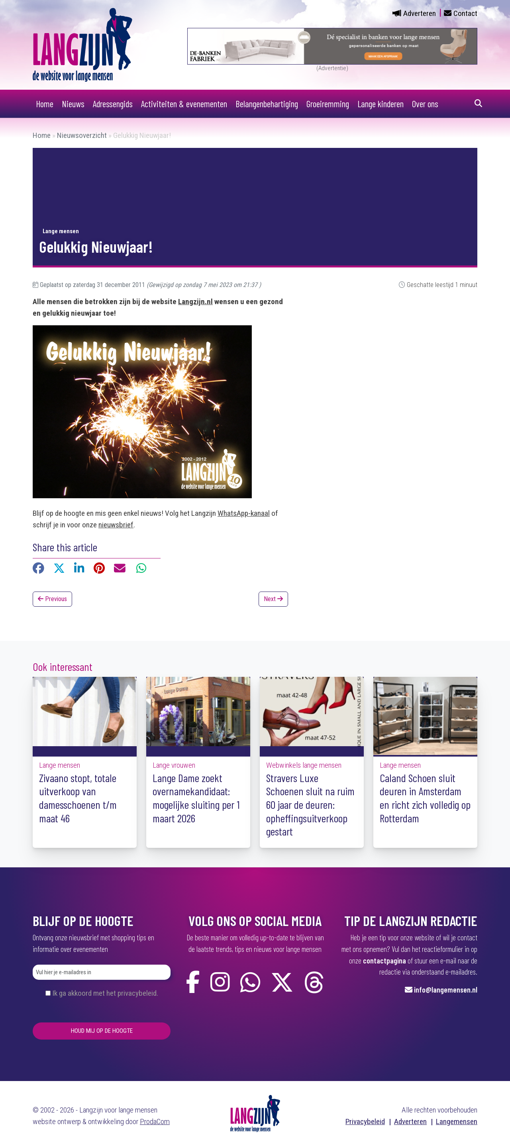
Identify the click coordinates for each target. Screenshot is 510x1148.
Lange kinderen (380, 103)
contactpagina (384, 960)
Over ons (425, 103)
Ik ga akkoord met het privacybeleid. (105, 993)
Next (273, 599)
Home (44, 103)
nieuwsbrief (115, 524)
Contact (465, 13)
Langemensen (456, 1121)
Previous (52, 599)
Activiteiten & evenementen (184, 103)
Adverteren (419, 13)
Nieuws (73, 103)
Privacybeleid (365, 1121)
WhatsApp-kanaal (244, 513)
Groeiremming (327, 103)
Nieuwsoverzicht (82, 135)
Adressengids (113, 103)
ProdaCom (155, 1121)
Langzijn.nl (195, 301)
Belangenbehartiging (266, 103)
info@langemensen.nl (445, 989)
